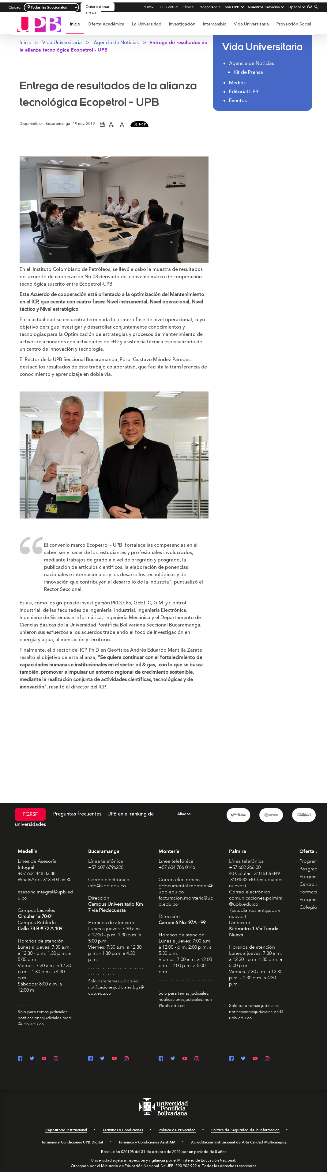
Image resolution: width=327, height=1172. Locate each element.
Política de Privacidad (177, 1130)
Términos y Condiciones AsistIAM (146, 1142)
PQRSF (30, 814)
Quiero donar (97, 7)
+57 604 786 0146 (177, 867)
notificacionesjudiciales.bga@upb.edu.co (116, 990)
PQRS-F (149, 7)
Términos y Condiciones (123, 1130)
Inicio (75, 24)
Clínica (188, 7)
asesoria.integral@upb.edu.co (45, 895)
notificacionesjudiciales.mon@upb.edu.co (185, 1002)
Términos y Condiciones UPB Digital (72, 1142)
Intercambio (215, 24)
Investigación (182, 24)
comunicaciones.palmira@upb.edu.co (255, 901)
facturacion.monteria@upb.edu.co (186, 901)
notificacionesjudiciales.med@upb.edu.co (44, 1021)
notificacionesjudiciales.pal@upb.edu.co (256, 1015)
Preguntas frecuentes (77, 814)
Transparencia (209, 7)
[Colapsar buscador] (315, 6)
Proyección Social (293, 24)
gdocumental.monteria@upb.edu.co (186, 889)
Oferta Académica (106, 24)
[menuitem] (75, 27)
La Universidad (146, 24)
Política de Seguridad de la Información (245, 1130)
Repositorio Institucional (66, 1130)
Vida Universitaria (251, 24)
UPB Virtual (169, 7)
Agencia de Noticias (116, 42)
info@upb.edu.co (107, 886)
